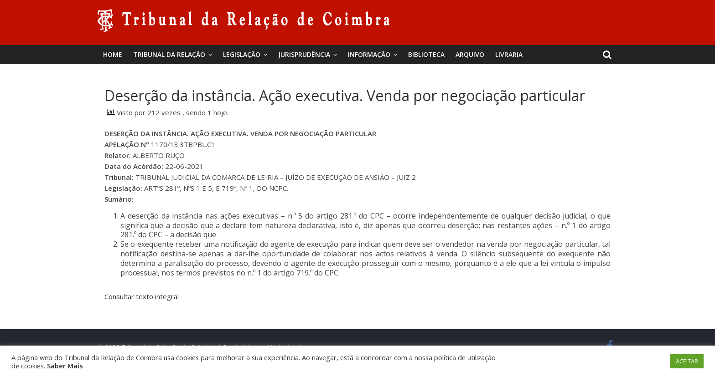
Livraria (509, 54)
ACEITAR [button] (687, 361)
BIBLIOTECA (426, 54)
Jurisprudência (304, 54)
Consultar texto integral (141, 296)
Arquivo (470, 54)
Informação (369, 54)
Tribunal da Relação (169, 54)
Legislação (241, 54)
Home (112, 54)
